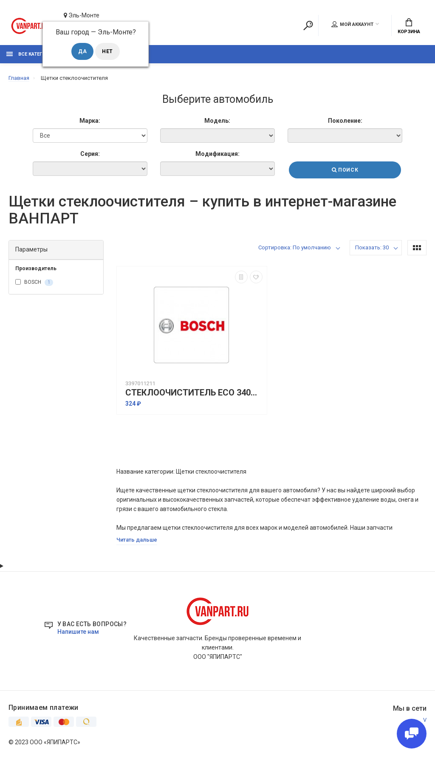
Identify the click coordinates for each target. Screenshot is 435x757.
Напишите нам (78, 631)
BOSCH (34, 282)
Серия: (90, 153)
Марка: (89, 120)
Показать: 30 (372, 247)
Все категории (31, 54)
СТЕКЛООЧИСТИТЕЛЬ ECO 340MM (194, 393)
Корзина (409, 26)
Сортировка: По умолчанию (294, 247)
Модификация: (217, 153)
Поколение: (345, 120)
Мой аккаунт (352, 24)
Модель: (217, 120)
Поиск (345, 170)
